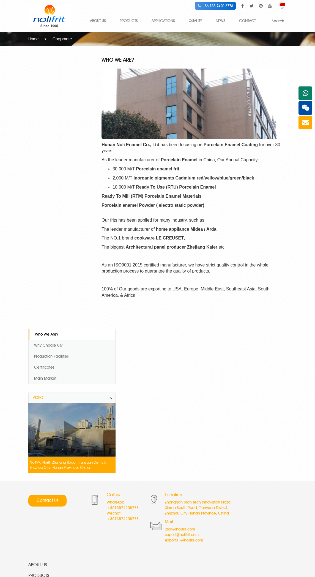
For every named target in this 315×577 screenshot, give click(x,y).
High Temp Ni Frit (42, 500)
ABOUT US (98, 20)
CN (282, 6)
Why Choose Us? (48, 73)
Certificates (44, 95)
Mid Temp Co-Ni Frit (45, 486)
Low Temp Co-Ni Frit (45, 493)
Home (33, 38)
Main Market (45, 106)
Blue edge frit (117, 522)
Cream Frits (205, 479)
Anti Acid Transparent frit (216, 507)
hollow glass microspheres (152, 551)
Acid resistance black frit (217, 522)
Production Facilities (51, 84)
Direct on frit (206, 515)
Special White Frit (43, 507)
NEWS (220, 20)
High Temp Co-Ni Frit (46, 479)
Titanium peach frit (121, 507)
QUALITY (195, 20)
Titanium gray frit (119, 515)
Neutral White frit (210, 486)
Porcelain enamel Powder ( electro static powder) (162, 201)
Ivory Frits (113, 493)
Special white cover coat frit (129, 486)
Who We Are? (46, 62)
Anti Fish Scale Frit (43, 515)
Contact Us (47, 338)
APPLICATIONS (163, 20)
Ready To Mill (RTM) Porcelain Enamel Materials (161, 192)
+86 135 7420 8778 (215, 6)
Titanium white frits (44, 522)
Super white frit (118, 479)
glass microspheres (189, 551)
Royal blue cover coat (124, 500)
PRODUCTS (129, 20)
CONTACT (247, 20)
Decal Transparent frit (214, 500)
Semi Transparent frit (213, 493)
